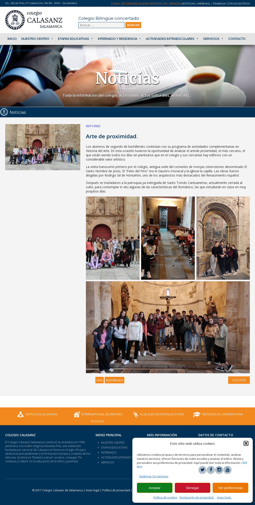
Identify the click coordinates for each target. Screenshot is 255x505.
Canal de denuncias (126, 3)
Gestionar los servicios (153, 476)
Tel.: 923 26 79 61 (14, 3)
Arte (99, 380)
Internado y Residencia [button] (119, 38)
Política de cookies (165, 497)
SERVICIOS (107, 462)
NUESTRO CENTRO (113, 443)
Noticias (188, 3)
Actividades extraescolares (172, 38)
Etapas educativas (75, 38)
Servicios (213, 38)
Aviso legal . (224, 497)
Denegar (192, 488)
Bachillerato (114, 380)
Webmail (204, 3)
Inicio (12, 38)
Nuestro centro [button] (37, 38)
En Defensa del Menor (162, 3)
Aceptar (155, 488)
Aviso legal (92, 490)
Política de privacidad (116, 490)
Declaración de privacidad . (197, 497)
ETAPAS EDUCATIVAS (114, 447)
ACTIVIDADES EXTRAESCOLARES (121, 457)
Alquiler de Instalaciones (29, 50)
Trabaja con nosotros (231, 3)
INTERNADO (109, 452)
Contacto (237, 38)
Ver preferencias (230, 488)
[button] (246, 443)
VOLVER (239, 380)
